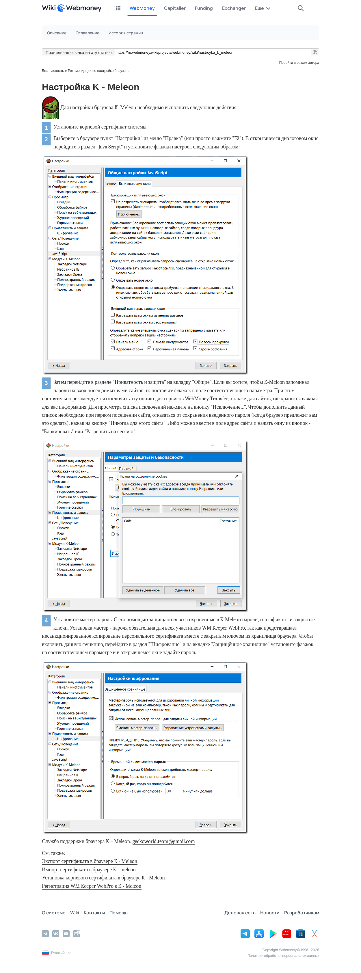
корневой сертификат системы (113, 127)
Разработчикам (301, 912)
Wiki (74, 912)
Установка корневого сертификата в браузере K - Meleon (103, 878)
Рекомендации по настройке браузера (98, 71)
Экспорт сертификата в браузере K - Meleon (89, 861)
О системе (54, 912)
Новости (270, 912)
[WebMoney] (79, 8)
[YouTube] (66, 933)
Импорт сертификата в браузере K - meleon (89, 870)
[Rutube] (76, 933)
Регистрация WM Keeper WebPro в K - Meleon (92, 886)
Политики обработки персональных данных (283, 955)
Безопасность (53, 71)
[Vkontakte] (55, 933)
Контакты (94, 912)
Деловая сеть (240, 912)
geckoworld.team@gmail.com (164, 841)
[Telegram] (45, 933)
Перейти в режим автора (299, 63)
